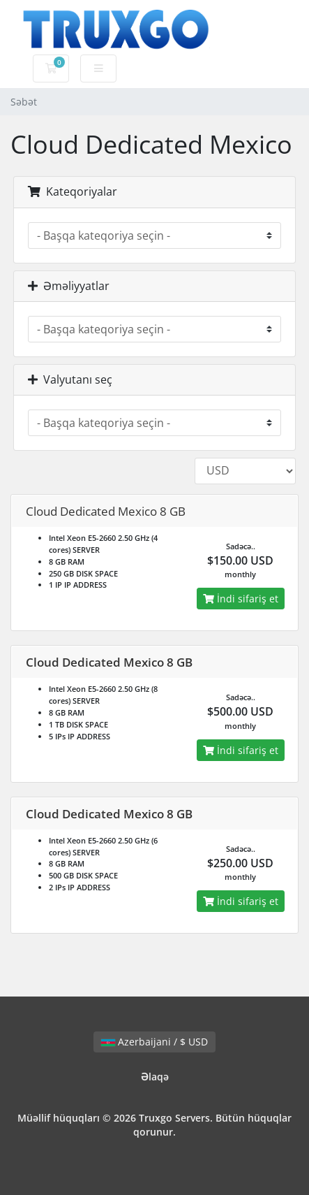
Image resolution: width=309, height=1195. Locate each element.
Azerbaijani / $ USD (154, 1041)
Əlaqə (155, 1076)
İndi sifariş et (240, 598)
